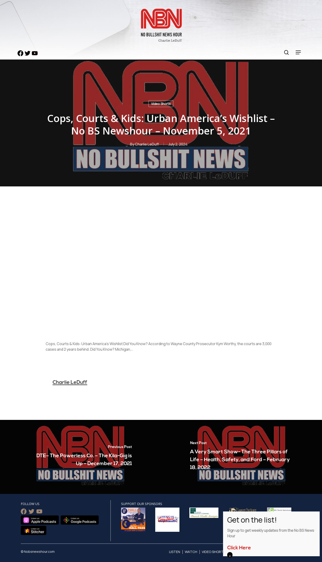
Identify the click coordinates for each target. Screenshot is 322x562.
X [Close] (230, 556)
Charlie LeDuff (147, 144)
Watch (191, 551)
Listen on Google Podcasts (80, 520)
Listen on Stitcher (33, 530)
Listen (174, 551)
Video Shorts (161, 104)
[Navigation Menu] (298, 52)
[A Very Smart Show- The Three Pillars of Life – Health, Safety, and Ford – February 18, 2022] (241, 457)
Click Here (239, 548)
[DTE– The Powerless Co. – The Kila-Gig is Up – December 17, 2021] (80, 457)
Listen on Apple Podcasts (40, 520)
